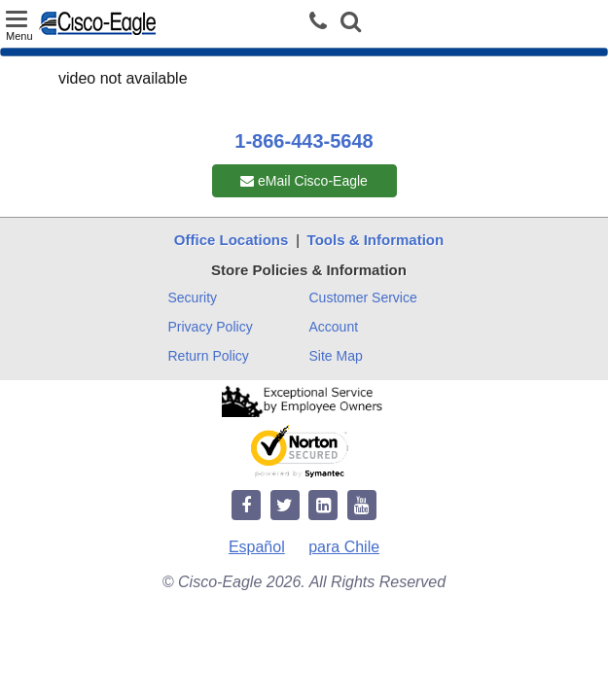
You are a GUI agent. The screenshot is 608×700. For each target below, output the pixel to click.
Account (334, 326)
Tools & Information (376, 239)
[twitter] (285, 506)
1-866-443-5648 (303, 141)
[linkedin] (323, 506)
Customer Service (363, 297)
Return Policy (208, 356)
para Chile (343, 547)
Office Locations (231, 239)
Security (193, 297)
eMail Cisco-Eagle (304, 181)
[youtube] (361, 506)
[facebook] (246, 506)
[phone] (323, 22)
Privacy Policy (210, 326)
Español (257, 547)
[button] (350, 24)
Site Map (336, 356)
